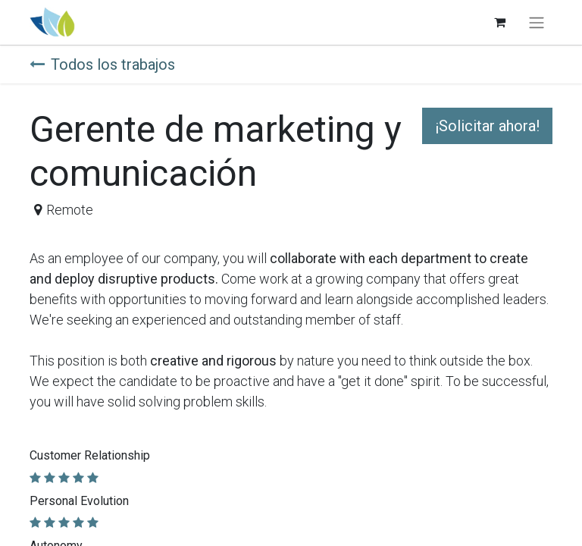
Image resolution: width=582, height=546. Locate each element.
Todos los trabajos (102, 64)
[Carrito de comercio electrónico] (499, 22)
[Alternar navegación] (536, 22)
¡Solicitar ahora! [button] (487, 126)
